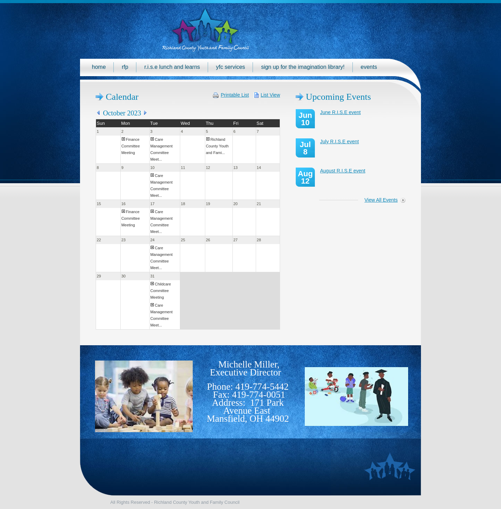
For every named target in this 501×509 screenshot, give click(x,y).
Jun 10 (305, 119)
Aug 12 (305, 177)
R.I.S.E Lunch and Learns (172, 67)
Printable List (235, 95)
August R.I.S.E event (342, 170)
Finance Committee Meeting (130, 146)
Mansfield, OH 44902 (248, 418)
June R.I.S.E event (340, 112)
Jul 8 (305, 148)
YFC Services (230, 67)
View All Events (381, 200)
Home (99, 67)
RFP (125, 67)
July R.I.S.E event (339, 141)
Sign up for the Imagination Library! (302, 67)
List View (270, 95)
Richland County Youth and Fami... (217, 146)
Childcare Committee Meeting (160, 290)
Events (369, 67)
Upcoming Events (338, 97)
